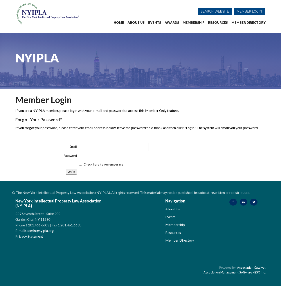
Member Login (249, 11)
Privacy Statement (29, 236)
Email (73, 146)
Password (70, 155)
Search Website (215, 11)
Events (154, 22)
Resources (218, 22)
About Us (136, 22)
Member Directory (248, 22)
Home (119, 22)
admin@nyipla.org (40, 230)
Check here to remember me (103, 164)
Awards (172, 22)
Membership (194, 22)
